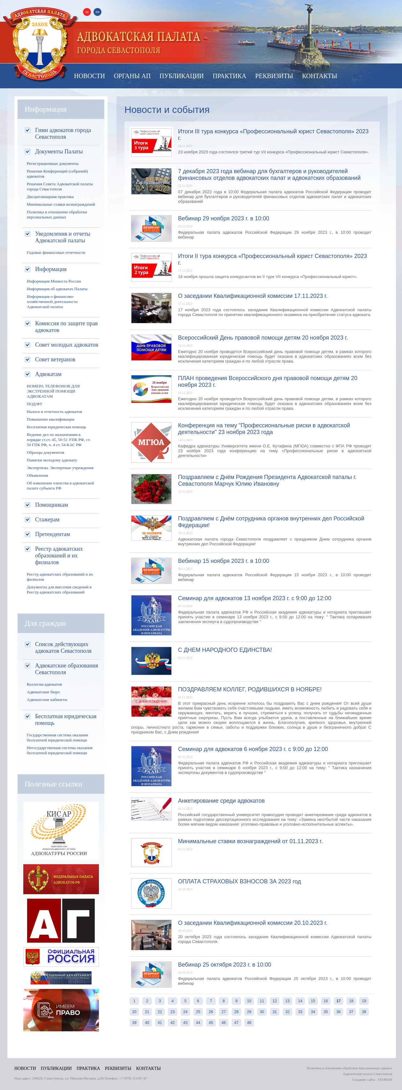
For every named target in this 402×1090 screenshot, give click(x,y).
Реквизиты (274, 75)
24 (185, 1012)
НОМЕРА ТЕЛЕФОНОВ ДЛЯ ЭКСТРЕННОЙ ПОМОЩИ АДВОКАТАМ (53, 391)
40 (147, 1022)
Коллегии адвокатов (44, 684)
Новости (89, 75)
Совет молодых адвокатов (66, 345)
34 (313, 1012)
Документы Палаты (59, 151)
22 (160, 1012)
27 (223, 1012)
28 (236, 1012)
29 (249, 1012)
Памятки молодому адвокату (52, 460)
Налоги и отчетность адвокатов (54, 411)
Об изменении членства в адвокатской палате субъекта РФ (60, 485)
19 (364, 1001)
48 (249, 1022)
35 (326, 1012)
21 (147, 1012)
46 (223, 1022)
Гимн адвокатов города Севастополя (63, 133)
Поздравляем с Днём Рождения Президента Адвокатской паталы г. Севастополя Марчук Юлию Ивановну (267, 480)
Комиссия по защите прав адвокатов (66, 326)
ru (87, 12)
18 (351, 1001)
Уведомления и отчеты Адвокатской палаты (62, 237)
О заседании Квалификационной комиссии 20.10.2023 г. (252, 923)
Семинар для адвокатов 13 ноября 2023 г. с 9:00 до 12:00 (254, 598)
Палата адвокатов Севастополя (139, 43)
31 (274, 1012)
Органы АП (132, 75)
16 (326, 1001)
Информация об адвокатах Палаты (57, 288)
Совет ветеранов (55, 359)
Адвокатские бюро (43, 691)
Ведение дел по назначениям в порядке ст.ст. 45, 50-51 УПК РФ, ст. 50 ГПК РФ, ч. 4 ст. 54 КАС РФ (58, 439)
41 (160, 1022)
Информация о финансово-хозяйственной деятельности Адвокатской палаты (52, 301)
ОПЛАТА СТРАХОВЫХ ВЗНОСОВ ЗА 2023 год (239, 881)
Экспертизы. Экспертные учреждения (60, 467)
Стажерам (47, 519)
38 (364, 1012)
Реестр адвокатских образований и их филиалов (59, 555)
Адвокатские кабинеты (47, 699)
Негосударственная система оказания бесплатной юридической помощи (60, 750)
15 (313, 1001)
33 (300, 1012)
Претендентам (52, 534)
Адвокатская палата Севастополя (40, 44)
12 (274, 1001)
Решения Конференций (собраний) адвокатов (57, 174)
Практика (229, 75)
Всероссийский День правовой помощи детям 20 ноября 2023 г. (263, 338)
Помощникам (51, 505)
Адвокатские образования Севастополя (66, 668)
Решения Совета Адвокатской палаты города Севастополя (60, 186)
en (97, 12)
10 (249, 1001)
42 (172, 1022)
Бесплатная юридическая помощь (56, 426)
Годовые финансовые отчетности (56, 252)
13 (287, 1001)
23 (172, 1012)
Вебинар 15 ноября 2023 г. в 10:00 (223, 561)
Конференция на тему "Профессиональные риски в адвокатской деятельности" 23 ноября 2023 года (264, 428)
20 (134, 1012)
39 (134, 1022)
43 (185, 1022)
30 (262, 1012)
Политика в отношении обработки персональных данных (57, 214)
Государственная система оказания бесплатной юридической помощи (57, 737)
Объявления (37, 475)
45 (211, 1022)
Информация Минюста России (54, 281)
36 (338, 1012)
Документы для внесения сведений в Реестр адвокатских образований (59, 589)
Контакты (319, 75)
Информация (51, 269)
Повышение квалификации (50, 419)
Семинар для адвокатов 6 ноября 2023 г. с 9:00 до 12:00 (253, 749)
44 (198, 1022)
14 (300, 1001)
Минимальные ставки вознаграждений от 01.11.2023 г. (250, 841)
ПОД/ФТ (34, 403)
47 (236, 1022)
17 (338, 1001)
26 (211, 1012)
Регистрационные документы (52, 163)
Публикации (182, 75)
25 (198, 1012)
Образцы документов (45, 452)
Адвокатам (48, 374)
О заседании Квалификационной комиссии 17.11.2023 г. (252, 296)
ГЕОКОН (385, 1079)
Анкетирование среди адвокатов (221, 801)
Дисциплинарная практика (50, 196)
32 (287, 1012)
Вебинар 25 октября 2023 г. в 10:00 (224, 964)
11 (262, 1001)
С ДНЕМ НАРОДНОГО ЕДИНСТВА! (225, 650)
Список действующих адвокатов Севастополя (63, 647)
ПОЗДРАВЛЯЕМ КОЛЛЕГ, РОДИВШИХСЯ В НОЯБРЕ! (250, 689)
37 (351, 1012)
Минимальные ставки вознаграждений (61, 204)
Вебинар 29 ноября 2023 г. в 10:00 (223, 218)
